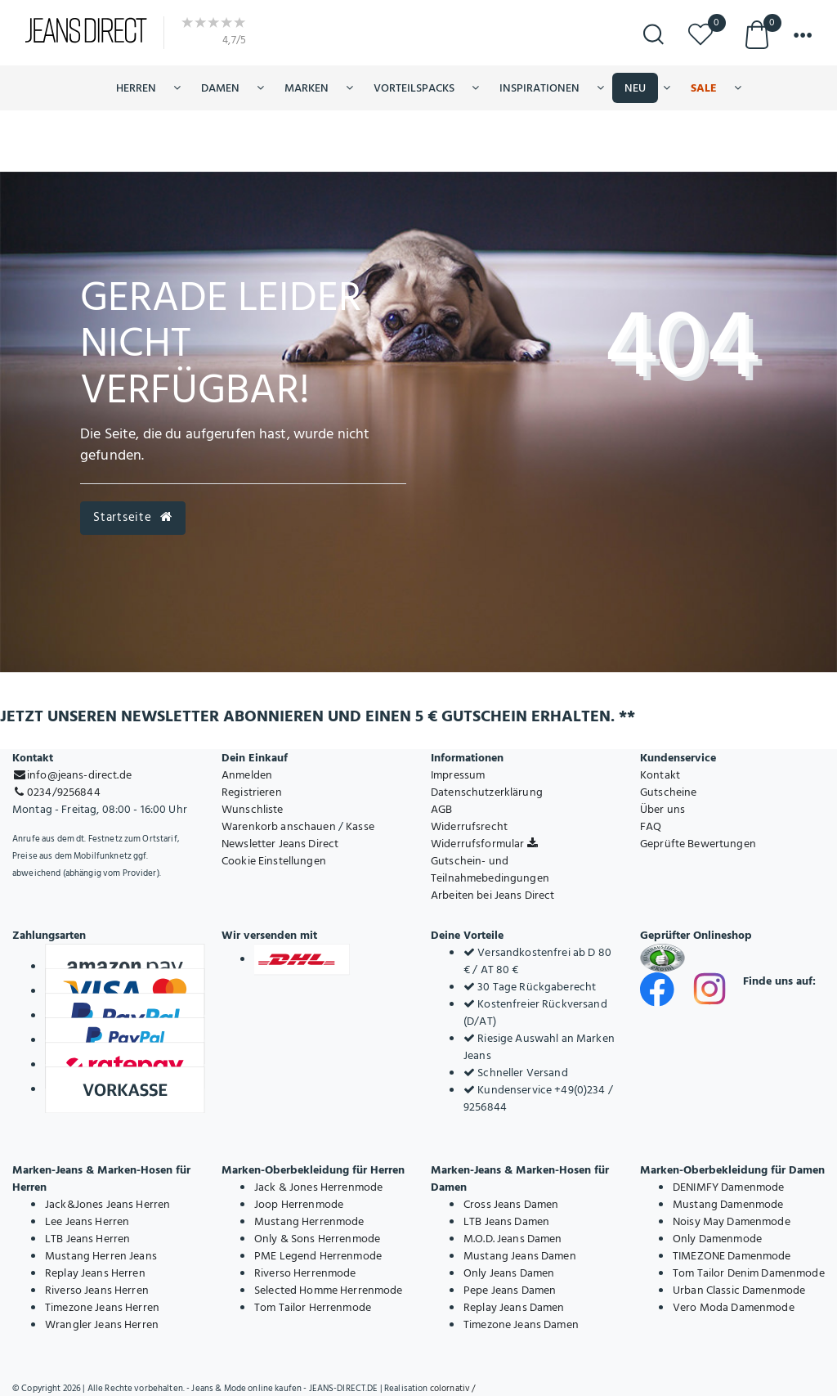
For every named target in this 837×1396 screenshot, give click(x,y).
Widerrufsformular (484, 843)
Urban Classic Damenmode (739, 1290)
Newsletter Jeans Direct (280, 843)
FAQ (650, 826)
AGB (441, 809)
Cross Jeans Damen (510, 1204)
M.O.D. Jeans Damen (512, 1238)
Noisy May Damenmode (731, 1221)
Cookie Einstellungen (274, 860)
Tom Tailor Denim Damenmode (749, 1273)
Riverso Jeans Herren (97, 1290)
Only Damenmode (717, 1238)
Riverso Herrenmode (305, 1273)
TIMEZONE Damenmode (732, 1255)
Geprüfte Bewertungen (698, 843)
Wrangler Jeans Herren (102, 1324)
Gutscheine (668, 792)
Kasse (360, 826)
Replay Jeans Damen (514, 1307)
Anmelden (247, 774)
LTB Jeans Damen (506, 1221)
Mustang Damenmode (728, 1204)
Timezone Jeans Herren (102, 1307)
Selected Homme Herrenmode (328, 1290)
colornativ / (453, 1388)
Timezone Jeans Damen (521, 1324)
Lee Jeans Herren (87, 1221)
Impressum (458, 774)
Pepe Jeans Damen (509, 1290)
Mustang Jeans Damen (519, 1255)
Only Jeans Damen (508, 1273)
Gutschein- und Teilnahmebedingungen (490, 869)
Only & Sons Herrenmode (317, 1238)
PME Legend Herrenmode (318, 1255)
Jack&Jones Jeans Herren (107, 1204)
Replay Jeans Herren (95, 1273)
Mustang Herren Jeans (101, 1255)
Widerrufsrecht (469, 826)
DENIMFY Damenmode (728, 1187)
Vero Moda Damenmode (733, 1307)
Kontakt (660, 774)
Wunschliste (253, 809)
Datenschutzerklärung (487, 792)
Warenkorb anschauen (279, 826)
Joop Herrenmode (298, 1204)
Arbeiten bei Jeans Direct (493, 895)
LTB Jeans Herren (87, 1238)
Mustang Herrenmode (309, 1221)
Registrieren (252, 792)
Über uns (662, 809)
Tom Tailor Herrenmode (312, 1307)
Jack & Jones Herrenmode (318, 1187)
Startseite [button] (132, 517)
